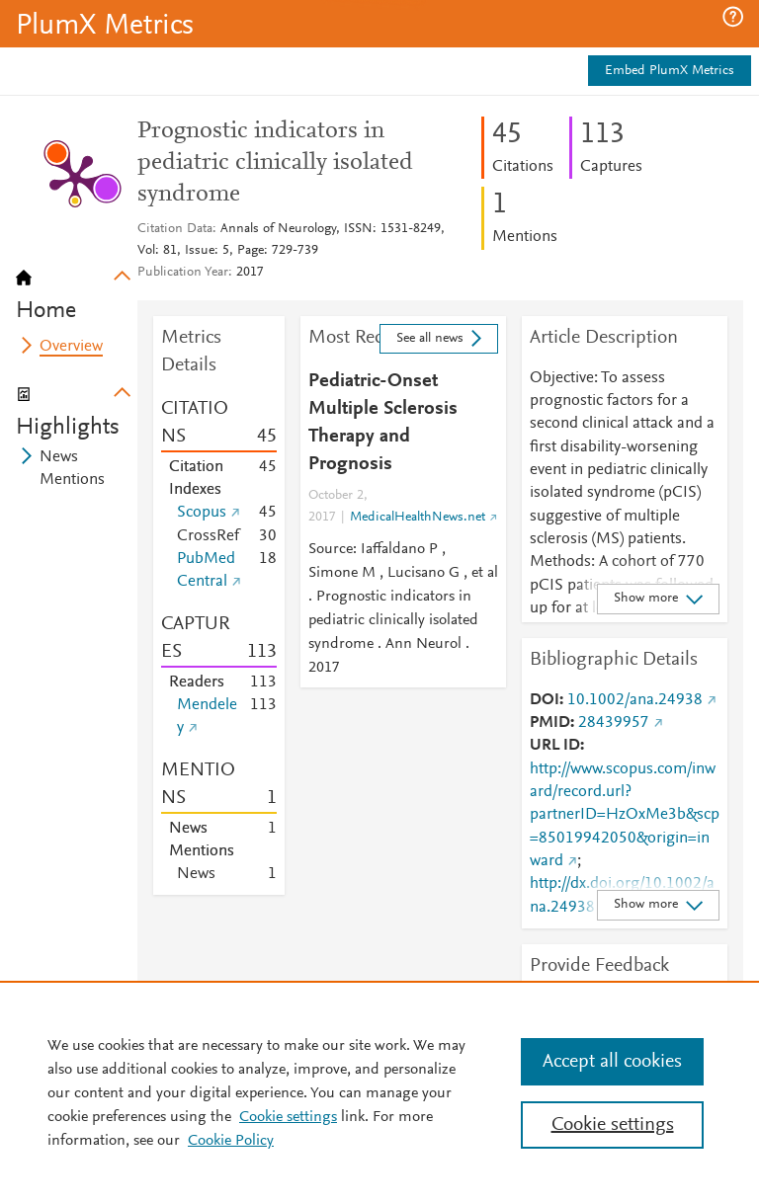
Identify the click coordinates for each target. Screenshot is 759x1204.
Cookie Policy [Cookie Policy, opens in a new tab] (231, 1141)
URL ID (555, 746)
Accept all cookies (612, 1062)
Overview (71, 347)
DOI (544, 700)
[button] (732, 17)
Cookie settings (288, 1117)
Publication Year (182, 273)
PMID (550, 723)
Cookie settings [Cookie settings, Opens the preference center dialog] (612, 1125)
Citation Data (174, 229)
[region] (379, 1092)
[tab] (76, 288)
